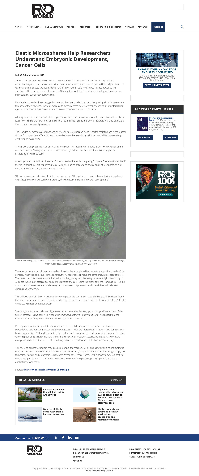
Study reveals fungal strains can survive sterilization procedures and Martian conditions (109, 414)
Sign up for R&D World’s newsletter (91, 453)
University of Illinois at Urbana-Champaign (46, 369)
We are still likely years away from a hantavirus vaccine (53, 412)
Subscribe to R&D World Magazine (90, 449)
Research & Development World (43, 11)
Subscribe (170, 137)
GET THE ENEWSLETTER (157, 85)
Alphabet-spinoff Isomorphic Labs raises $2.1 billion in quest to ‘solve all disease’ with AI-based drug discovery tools (110, 396)
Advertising (101, 471)
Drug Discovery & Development (144, 449)
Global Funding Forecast (142, 457)
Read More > (116, 380)
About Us (77, 461)
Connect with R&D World (32, 438)
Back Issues (145, 137)
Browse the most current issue (161, 119)
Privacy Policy (91, 471)
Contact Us (78, 457)
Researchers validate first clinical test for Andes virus (54, 392)
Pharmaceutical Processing (143, 453)
